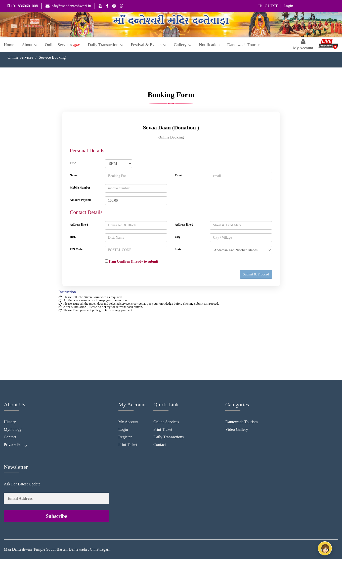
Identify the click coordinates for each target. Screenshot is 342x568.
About (29, 44)
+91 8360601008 (23, 6)
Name (73, 175)
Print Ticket (127, 444)
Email (179, 175)
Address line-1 (79, 224)
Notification (209, 44)
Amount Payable (81, 200)
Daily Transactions (168, 437)
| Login (285, 6)
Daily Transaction (105, 44)
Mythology (13, 429)
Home (9, 44)
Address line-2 (184, 224)
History (10, 422)
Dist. (73, 237)
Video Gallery (236, 429)
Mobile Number (80, 187)
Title (73, 163)
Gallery (182, 44)
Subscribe (56, 516)
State (178, 249)
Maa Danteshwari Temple (24, 549)
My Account (128, 422)
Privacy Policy (15, 444)
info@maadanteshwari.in (68, 6)
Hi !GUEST (268, 6)
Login (123, 429)
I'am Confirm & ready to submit (131, 261)
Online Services (58, 44)
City (177, 237)
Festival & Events (148, 44)
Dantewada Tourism (244, 44)
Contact (10, 437)
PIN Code (76, 249)
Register (125, 437)
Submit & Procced (256, 274)
